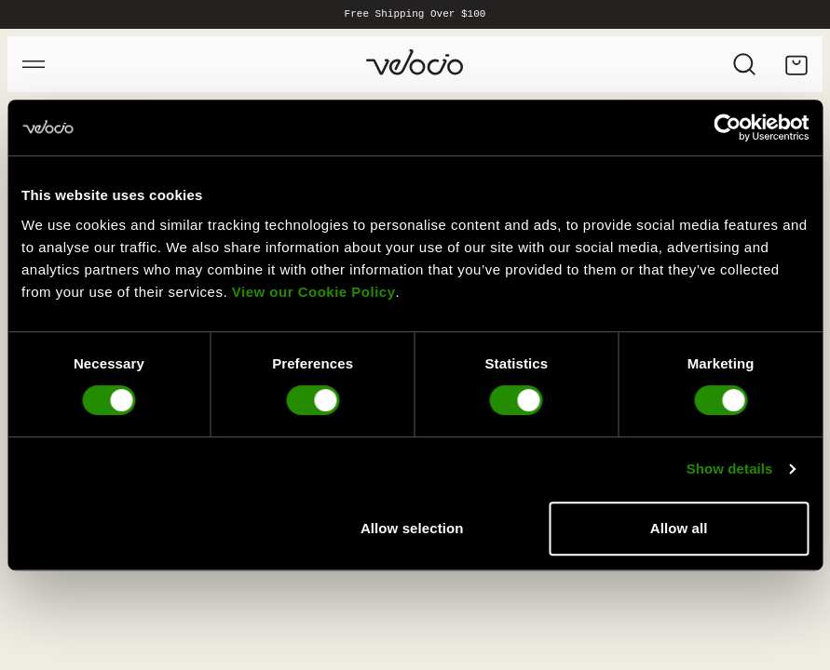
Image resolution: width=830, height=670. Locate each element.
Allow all (679, 528)
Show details (730, 468)
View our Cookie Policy (314, 292)
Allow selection (412, 528)
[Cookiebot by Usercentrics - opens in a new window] (727, 127)
